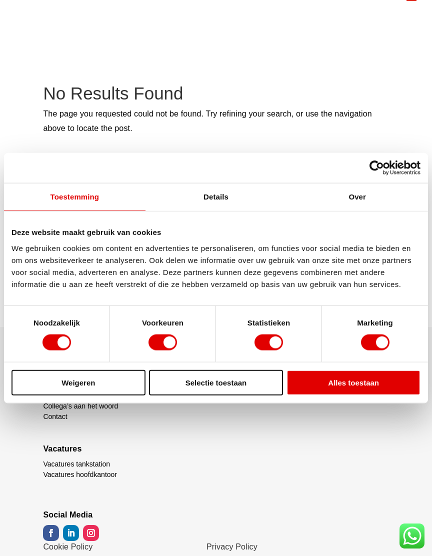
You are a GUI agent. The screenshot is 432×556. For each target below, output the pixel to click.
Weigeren (78, 382)
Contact (55, 416)
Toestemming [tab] (75, 196)
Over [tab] (357, 196)
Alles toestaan (353, 382)
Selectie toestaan (216, 382)
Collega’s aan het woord (80, 406)
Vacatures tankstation (76, 464)
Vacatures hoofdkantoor (80, 474)
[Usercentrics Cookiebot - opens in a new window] (376, 168)
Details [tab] (216, 196)
